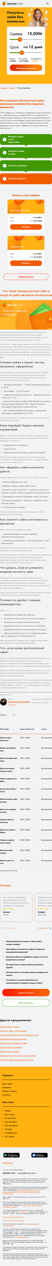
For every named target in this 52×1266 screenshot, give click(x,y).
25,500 (25, 43)
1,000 (11, 43)
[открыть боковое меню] (48, 3)
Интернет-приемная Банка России (13, 1220)
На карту (8, 1129)
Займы (8, 1111)
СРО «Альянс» (24, 1212)
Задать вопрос (26, 992)
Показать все (26, 276)
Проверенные (11, 1133)
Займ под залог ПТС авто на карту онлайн (18, 1056)
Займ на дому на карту (9, 1027)
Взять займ (7, 1084)
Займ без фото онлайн (9, 1052)
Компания (6, 1088)
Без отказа (9, 1114)
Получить (26, 68)
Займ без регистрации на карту (13, 1039)
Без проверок (11, 1122)
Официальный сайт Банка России (13, 1217)
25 (41, 56)
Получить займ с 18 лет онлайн (13, 1031)
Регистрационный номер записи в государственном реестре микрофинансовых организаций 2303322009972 (21, 1192)
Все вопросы (26, 1002)
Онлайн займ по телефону (11, 1047)
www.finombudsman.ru (22, 1237)
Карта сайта (8, 1163)
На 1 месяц (9, 1136)
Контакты (6, 1095)
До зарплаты (10, 1118)
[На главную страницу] (12, 3)
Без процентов (11, 1125)
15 (25, 56)
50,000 (40, 43)
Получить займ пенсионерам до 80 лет (17, 1060)
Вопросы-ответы (9, 1091)
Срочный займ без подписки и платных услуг (19, 1035)
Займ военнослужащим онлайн (13, 1043)
